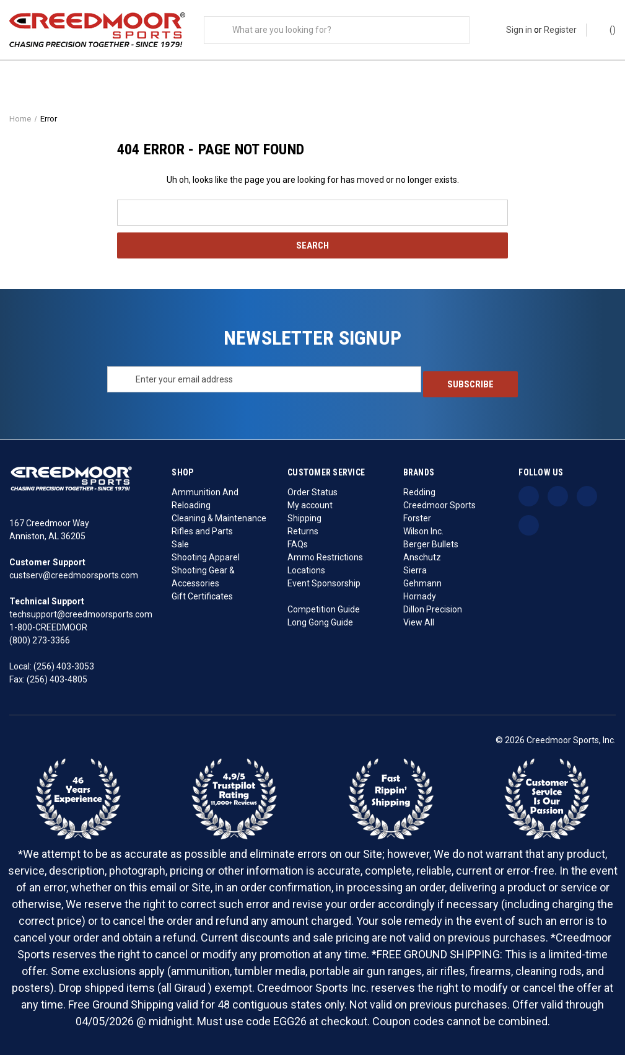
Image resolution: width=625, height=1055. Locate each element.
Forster (417, 518)
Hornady (419, 596)
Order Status (312, 492)
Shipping (304, 518)
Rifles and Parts (202, 531)
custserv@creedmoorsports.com (73, 575)
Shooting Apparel (206, 557)
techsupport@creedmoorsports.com (80, 614)
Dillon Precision (432, 609)
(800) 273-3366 (39, 640)
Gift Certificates (202, 596)
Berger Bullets (430, 544)
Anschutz (422, 557)
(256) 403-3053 (63, 666)
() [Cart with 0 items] (607, 29)
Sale (180, 544)
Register (560, 30)
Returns (302, 531)
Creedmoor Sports (439, 505)
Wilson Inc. (423, 531)
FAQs (297, 544)
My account (310, 505)
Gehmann (422, 583)
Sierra (415, 570)
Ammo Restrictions (325, 557)
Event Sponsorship (324, 583)
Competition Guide (323, 609)
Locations (306, 570)
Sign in (519, 30)
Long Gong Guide (320, 622)
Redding (419, 492)
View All (418, 622)
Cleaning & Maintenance (219, 518)
